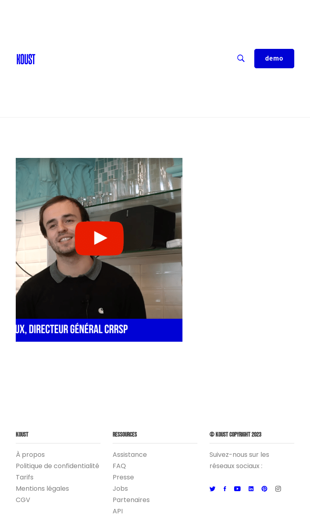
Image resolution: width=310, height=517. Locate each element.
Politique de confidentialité (57, 466)
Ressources (136, 56)
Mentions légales (42, 488)
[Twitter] (212, 489)
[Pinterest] (264, 489)
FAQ (119, 466)
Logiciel (136, 89)
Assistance (130, 454)
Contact (53, 24)
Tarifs (25, 477)
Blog (47, 40)
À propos (30, 454)
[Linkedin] (251, 489)
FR (136, 8)
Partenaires (131, 499)
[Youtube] (237, 489)
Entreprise (136, 73)
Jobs (120, 488)
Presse (123, 477)
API (118, 511)
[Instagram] (278, 489)
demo (274, 58)
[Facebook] (224, 489)
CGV (23, 499)
